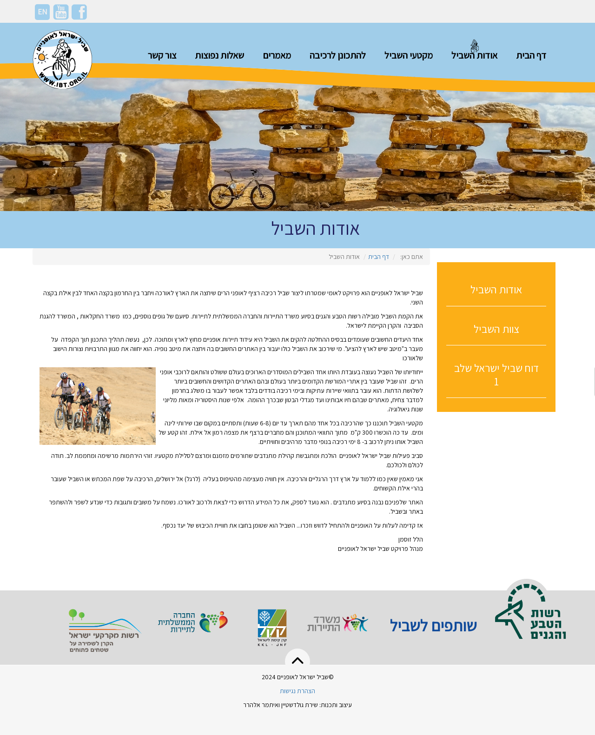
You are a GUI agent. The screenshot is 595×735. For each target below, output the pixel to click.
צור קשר (162, 55)
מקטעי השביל (408, 55)
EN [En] (42, 12)
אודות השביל (474, 55)
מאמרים (277, 55)
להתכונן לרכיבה (338, 55)
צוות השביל (496, 329)
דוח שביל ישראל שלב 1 (496, 375)
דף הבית (531, 55)
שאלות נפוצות (219, 55)
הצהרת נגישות (297, 691)
